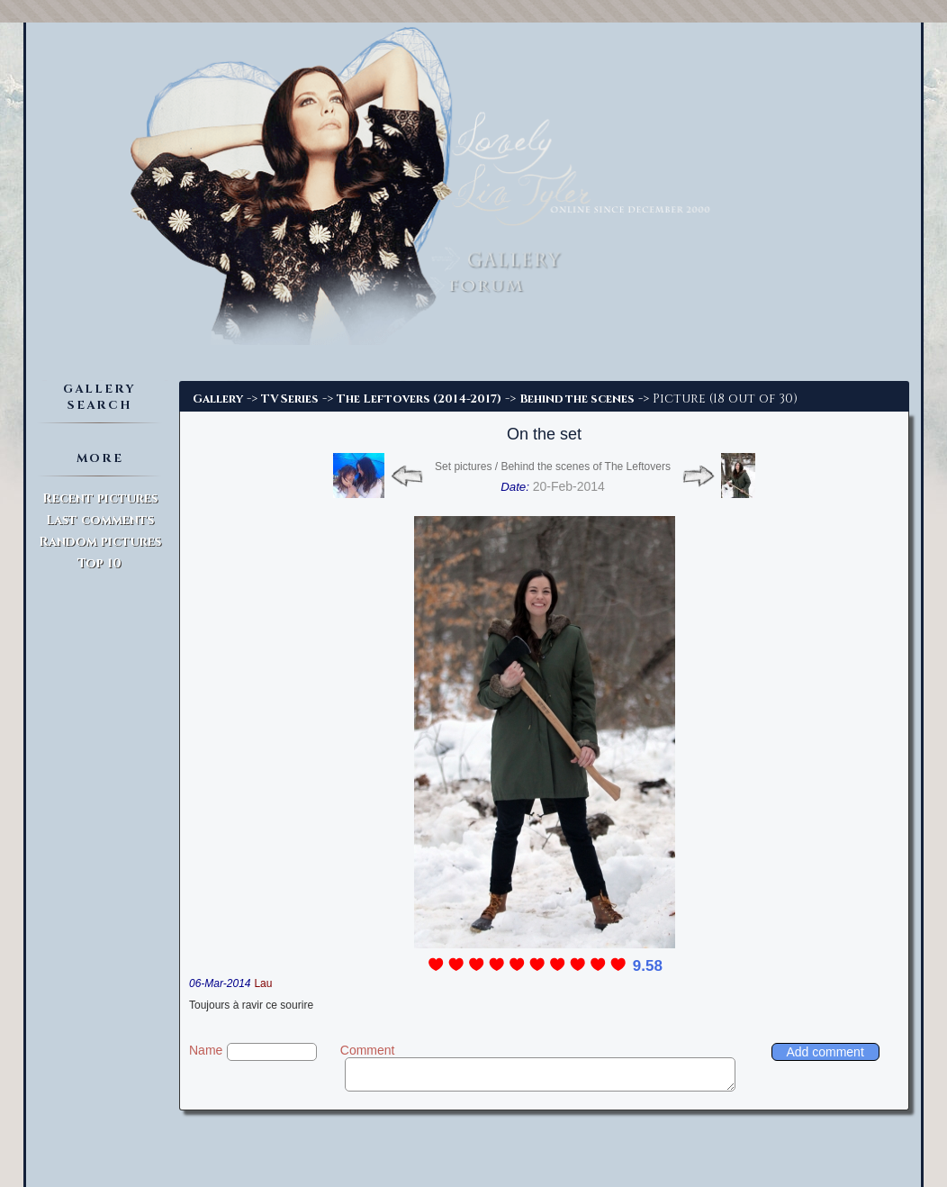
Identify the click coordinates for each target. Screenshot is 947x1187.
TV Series (290, 399)
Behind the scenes (577, 399)
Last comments (100, 520)
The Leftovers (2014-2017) (419, 399)
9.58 (648, 965)
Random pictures (100, 541)
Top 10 (99, 563)
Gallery (218, 399)
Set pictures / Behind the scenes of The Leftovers (553, 466)
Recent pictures (100, 498)
